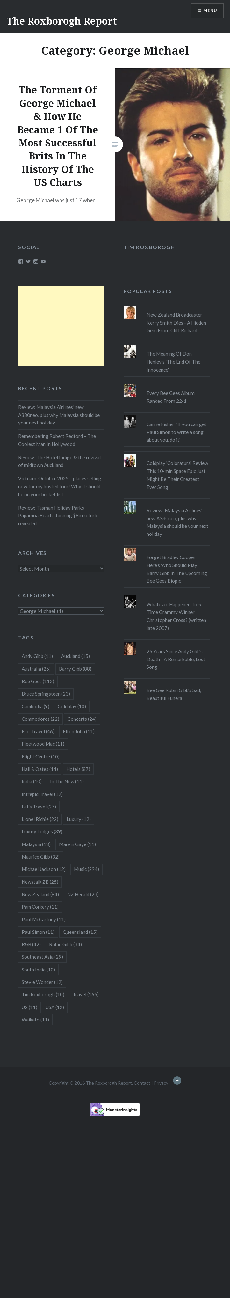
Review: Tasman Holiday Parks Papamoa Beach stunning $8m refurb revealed (57, 516)
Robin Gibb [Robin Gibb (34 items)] (65, 944)
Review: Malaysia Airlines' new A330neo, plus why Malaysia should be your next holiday (177, 522)
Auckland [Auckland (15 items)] (75, 656)
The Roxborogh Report (61, 20)
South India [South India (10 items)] (38, 969)
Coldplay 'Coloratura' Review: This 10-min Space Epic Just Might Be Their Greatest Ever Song (178, 475)
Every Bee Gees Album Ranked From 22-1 (171, 397)
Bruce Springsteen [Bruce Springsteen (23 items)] (46, 694)
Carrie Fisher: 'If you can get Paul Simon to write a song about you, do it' (176, 432)
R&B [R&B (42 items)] (31, 944)
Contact (142, 1083)
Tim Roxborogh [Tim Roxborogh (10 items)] (43, 994)
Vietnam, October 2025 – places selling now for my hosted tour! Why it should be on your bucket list (59, 486)
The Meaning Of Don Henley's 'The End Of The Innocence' (173, 361)
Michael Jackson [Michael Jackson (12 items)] (44, 869)
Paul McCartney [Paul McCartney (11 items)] (44, 919)
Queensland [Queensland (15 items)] (80, 932)
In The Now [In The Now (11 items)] (67, 781)
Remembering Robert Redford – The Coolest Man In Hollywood (57, 440)
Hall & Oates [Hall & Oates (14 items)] (40, 769)
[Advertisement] (61, 326)
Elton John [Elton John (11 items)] (79, 731)
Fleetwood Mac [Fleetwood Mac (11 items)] (43, 744)
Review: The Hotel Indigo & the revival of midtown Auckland (59, 461)
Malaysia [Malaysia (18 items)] (36, 844)
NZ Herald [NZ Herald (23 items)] (83, 894)
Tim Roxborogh (149, 247)
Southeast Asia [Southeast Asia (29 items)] (42, 957)
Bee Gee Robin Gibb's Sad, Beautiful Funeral (174, 694)
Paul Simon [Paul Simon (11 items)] (38, 932)
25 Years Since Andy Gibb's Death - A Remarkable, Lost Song (176, 659)
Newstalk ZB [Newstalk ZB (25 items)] (40, 882)
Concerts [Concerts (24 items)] (82, 719)
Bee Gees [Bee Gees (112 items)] (38, 681)
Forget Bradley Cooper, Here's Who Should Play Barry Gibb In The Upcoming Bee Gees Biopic (177, 569)
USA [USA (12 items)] (55, 1007)
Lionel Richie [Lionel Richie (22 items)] (40, 819)
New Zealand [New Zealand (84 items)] (40, 894)
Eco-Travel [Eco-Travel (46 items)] (38, 731)
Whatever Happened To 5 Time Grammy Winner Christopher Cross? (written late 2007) (176, 616)
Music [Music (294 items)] (86, 869)
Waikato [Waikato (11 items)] (35, 1019)
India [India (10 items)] (32, 781)
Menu (209, 11)
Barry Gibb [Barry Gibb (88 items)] (75, 669)
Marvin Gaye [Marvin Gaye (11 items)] (77, 844)
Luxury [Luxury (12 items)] (79, 819)
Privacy (161, 1083)
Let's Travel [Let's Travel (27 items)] (39, 806)
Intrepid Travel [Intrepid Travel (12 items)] (42, 794)
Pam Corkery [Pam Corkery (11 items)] (40, 907)
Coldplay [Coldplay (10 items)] (72, 706)
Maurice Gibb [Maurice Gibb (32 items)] (41, 856)
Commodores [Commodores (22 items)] (40, 719)
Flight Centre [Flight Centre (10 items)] (41, 756)
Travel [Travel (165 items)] (86, 994)
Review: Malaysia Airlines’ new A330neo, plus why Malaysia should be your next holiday (59, 415)
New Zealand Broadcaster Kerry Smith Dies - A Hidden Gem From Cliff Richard (176, 323)
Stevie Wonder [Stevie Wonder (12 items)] (42, 982)
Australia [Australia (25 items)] (36, 669)
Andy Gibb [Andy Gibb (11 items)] (37, 656)
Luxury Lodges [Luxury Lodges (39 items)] (42, 831)
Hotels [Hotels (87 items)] (78, 769)
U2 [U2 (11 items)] (29, 1007)
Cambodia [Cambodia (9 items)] (35, 706)
